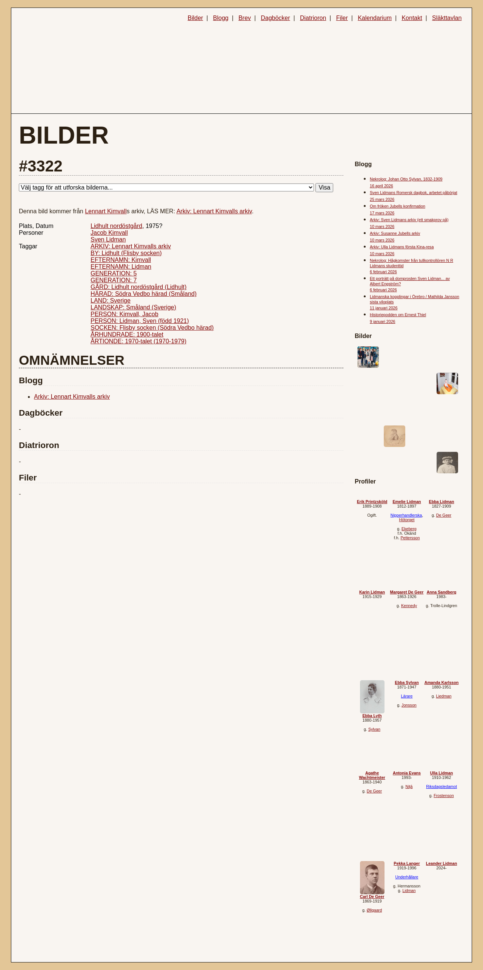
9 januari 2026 (382, 321)
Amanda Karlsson (442, 682)
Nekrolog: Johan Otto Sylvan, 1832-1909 (406, 179)
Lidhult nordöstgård (116, 226)
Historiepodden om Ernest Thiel (398, 314)
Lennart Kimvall (105, 211)
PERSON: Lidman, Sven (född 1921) (140, 321)
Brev (244, 18)
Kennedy (409, 605)
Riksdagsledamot (441, 786)
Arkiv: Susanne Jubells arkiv (395, 233)
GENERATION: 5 (114, 273)
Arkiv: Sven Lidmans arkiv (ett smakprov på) (409, 219)
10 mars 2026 (382, 226)
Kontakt (411, 18)
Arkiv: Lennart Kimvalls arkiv (214, 211)
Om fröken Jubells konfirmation (397, 206)
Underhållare (406, 877)
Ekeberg (409, 528)
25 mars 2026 (382, 199)
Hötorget (407, 519)
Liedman (443, 696)
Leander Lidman (441, 863)
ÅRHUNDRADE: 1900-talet (127, 334)
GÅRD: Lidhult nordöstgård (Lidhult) (138, 287)
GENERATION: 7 (114, 280)
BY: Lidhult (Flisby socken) (126, 253)
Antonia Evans (407, 773)
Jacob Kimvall (109, 232)
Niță (408, 786)
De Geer (443, 515)
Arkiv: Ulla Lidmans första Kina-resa (402, 247)
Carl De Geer (372, 896)
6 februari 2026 (383, 271)
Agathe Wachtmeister (372, 775)
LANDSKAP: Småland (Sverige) (133, 307)
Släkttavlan (446, 18)
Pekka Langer (407, 863)
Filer (342, 18)
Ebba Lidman (441, 501)
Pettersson (410, 537)
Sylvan (374, 729)
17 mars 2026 (382, 213)
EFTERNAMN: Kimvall (121, 260)
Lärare (407, 696)
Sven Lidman (108, 239)
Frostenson (444, 795)
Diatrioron (313, 18)
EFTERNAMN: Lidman (121, 266)
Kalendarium (375, 18)
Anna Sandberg (442, 592)
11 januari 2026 (383, 308)
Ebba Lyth (371, 715)
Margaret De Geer (407, 592)
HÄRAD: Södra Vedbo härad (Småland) (144, 294)
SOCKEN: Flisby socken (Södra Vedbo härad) (152, 327)
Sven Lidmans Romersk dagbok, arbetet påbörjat (413, 192)
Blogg (221, 18)
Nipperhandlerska (406, 515)
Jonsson (409, 705)
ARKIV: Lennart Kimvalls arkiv (131, 246)
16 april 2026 (381, 186)
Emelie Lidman (406, 501)
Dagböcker (275, 18)
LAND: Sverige (111, 300)
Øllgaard (374, 910)
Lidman (408, 890)
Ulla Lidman (441, 773)
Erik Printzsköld (372, 501)
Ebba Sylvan (406, 682)
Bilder (195, 18)
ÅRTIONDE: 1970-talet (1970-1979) (138, 341)
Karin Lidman (372, 592)
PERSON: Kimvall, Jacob (124, 314)
